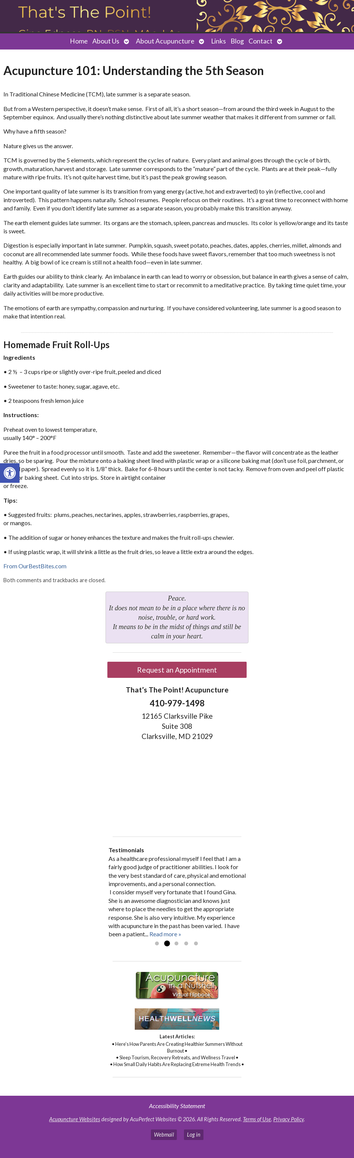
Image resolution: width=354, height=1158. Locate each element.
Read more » (165, 933)
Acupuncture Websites (74, 1119)
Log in (193, 1134)
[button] (10, 473)
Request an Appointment (177, 669)
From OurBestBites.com (34, 565)
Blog (237, 41)
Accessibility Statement (177, 1105)
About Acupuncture (165, 41)
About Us (105, 41)
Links (218, 41)
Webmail (164, 1134)
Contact (261, 41)
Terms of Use (257, 1119)
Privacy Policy (288, 1119)
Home (79, 41)
